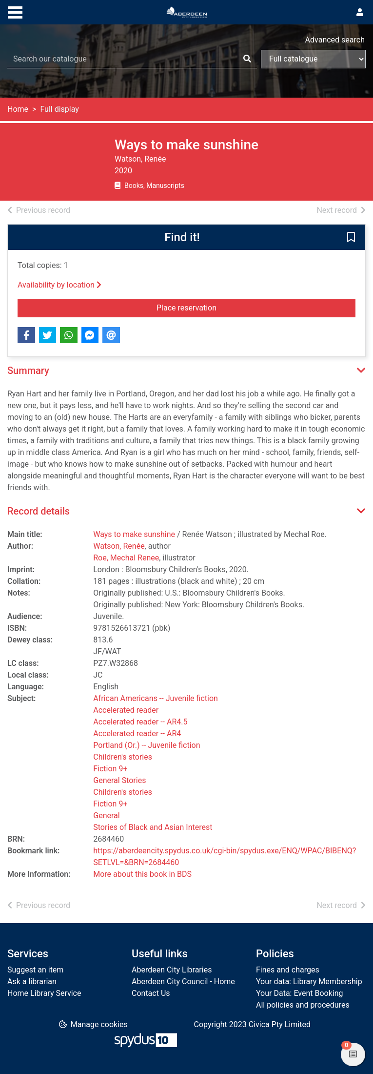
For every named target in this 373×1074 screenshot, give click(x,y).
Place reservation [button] (233, 307)
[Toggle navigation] (15, 11)
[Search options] (313, 59)
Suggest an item (35, 969)
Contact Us (151, 993)
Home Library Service (44, 993)
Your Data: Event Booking (299, 993)
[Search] (247, 59)
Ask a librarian (32, 981)
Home (17, 109)
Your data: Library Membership (309, 981)
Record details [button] (38, 511)
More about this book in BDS (142, 874)
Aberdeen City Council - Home (183, 981)
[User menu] (360, 12)
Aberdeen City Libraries (172, 969)
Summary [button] (28, 370)
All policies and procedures (303, 1005)
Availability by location (59, 284)
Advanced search (335, 39)
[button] (351, 237)
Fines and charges (287, 969)
